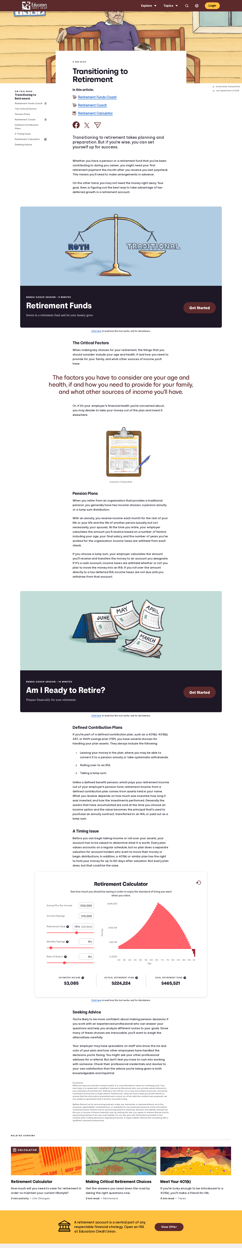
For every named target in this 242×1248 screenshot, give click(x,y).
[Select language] (197, 6)
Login (212, 5)
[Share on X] (87, 125)
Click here (96, 331)
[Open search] (187, 6)
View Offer (169, 1226)
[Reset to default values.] (198, 883)
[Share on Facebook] (76, 125)
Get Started (199, 307)
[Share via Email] (97, 125)
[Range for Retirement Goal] (70, 932)
